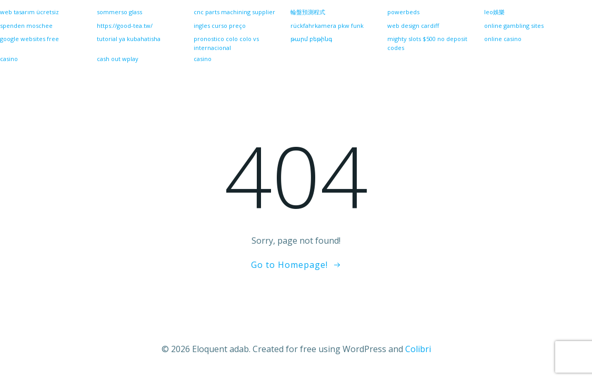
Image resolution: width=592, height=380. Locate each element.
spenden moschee (26, 25)
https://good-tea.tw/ (125, 25)
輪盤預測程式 (307, 12)
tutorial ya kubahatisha (128, 39)
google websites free (29, 39)
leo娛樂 (494, 12)
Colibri (418, 349)
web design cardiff (413, 25)
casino (203, 59)
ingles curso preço (220, 25)
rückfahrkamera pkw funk (327, 25)
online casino (502, 39)
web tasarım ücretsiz (29, 12)
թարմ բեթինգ (311, 39)
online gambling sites (514, 25)
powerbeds (403, 12)
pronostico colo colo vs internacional (226, 43)
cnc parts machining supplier (234, 12)
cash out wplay (117, 59)
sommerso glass (119, 12)
